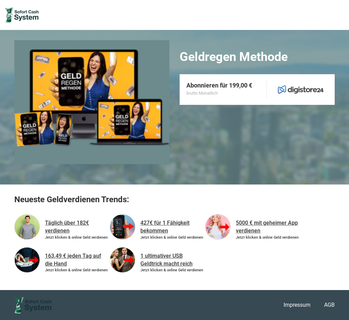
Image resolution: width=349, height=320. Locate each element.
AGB (329, 305)
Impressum (297, 305)
